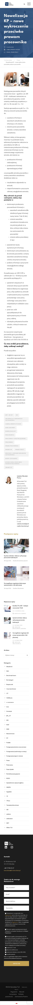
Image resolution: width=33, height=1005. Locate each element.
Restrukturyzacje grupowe (13, 774)
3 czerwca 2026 (19, 611)
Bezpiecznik (9, 684)
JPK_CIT (8, 716)
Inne (7, 707)
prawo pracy (19, 449)
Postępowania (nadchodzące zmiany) (16, 751)
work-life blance (11, 458)
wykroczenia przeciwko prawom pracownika (13, 463)
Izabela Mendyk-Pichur (13, 49)
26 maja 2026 (7, 588)
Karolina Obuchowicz (18, 588)
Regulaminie (15, 922)
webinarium (9, 818)
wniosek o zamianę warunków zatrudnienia (15, 454)
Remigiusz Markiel (20, 613)
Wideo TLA (9, 827)
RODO (8, 778)
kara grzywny (10, 427)
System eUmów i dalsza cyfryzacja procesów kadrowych (20, 620)
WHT (7, 823)
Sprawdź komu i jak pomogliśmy (14, 783)
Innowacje (9, 711)
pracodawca (9, 435)
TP (7, 796)
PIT (7, 738)
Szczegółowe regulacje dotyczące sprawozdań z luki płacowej (21, 635)
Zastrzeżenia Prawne (21, 996)
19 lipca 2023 (10, 47)
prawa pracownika (11, 445)
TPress (8, 800)
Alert (7, 671)
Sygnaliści (9, 792)
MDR (7, 729)
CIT (7, 693)
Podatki (8, 742)
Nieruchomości (10, 733)
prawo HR (8, 449)
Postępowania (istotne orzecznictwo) (16, 747)
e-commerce (10, 702)
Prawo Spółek (10, 769)
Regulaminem (8, 915)
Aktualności (9, 666)
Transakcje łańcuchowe (12, 805)
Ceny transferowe (11, 689)
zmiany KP (8, 467)
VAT (7, 809)
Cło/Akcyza (9, 698)
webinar (8, 814)
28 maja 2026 (7, 560)
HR (17, 415)
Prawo (8, 52)
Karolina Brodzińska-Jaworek (20, 560)
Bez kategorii (9, 680)
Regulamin (14, 992)
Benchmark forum (11, 675)
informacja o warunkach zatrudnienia (13, 419)
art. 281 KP (9, 415)
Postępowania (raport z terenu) (14, 756)
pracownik (9, 442)
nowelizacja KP (10, 431)
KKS (7, 720)
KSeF (7, 724)
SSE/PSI (8, 787)
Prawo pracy (14, 52)
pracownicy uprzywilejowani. (15, 438)
